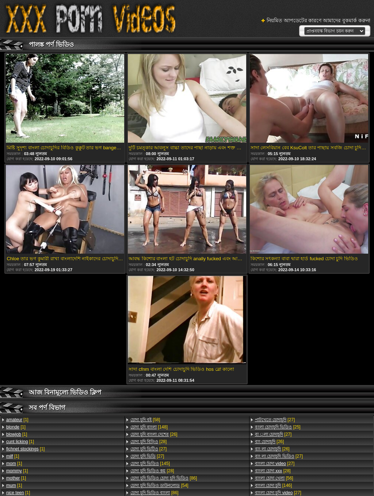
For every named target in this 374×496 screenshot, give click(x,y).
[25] (278, 427)
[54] (159, 485)
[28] (148, 441)
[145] (150, 463)
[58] (145, 419)
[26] (153, 434)
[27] (148, 448)
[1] (17, 419)
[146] (273, 485)
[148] (149, 427)
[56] (274, 478)
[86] (163, 478)
